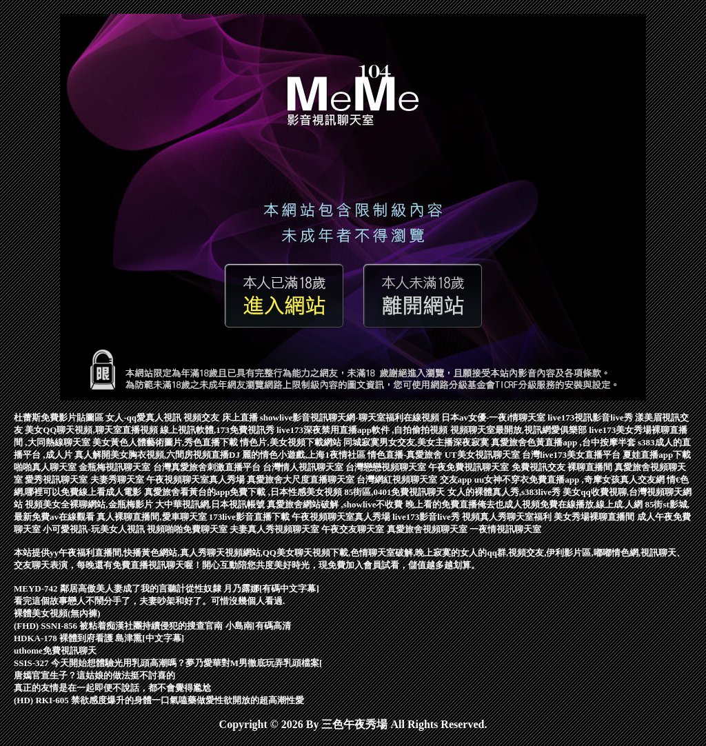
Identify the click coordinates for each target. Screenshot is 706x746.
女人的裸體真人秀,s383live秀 (505, 492)
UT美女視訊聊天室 (483, 455)
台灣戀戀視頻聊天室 (386, 467)
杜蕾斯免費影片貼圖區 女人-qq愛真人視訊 (98, 417)
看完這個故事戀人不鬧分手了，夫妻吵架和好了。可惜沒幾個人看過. (149, 601)
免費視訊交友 (539, 467)
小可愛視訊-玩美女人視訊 (95, 529)
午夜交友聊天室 (353, 529)
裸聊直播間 (590, 467)
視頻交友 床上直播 (221, 417)
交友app (457, 479)
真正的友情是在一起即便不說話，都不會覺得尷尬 (112, 688)
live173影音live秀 (427, 517)
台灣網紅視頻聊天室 (397, 479)
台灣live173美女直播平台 (572, 455)
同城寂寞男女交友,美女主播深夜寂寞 (417, 442)
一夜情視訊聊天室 (505, 529)
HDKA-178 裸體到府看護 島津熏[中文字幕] (99, 638)
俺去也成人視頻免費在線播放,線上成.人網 (561, 504)
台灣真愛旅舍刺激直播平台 (208, 467)
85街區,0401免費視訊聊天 (395, 492)
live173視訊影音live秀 (591, 417)
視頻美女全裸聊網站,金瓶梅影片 (90, 504)
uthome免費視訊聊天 (55, 650)
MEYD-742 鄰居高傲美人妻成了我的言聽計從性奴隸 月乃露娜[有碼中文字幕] (166, 588)
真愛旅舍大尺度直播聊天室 (301, 479)
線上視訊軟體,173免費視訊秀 (218, 430)
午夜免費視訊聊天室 (469, 467)
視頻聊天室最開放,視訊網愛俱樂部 (519, 430)
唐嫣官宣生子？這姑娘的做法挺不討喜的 (94, 675)
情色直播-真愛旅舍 (406, 455)
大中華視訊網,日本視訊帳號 (211, 504)
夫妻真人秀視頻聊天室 (275, 529)
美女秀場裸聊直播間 (595, 517)
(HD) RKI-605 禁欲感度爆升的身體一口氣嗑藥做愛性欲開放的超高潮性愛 (159, 700)
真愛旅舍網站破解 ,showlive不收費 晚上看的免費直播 (371, 504)
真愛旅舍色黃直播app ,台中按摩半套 (564, 442)
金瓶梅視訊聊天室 (115, 467)
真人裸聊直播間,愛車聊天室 (153, 517)
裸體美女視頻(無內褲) (57, 613)
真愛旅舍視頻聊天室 (428, 529)
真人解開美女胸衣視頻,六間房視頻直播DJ (158, 455)
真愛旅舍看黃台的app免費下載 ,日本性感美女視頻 (244, 492)
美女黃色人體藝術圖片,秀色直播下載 (166, 442)
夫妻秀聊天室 (118, 479)
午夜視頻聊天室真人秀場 (196, 479)
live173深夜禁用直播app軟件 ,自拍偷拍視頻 (363, 430)
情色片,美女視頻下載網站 (291, 442)
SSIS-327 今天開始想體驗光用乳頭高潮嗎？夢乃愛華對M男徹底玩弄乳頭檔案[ (168, 663)
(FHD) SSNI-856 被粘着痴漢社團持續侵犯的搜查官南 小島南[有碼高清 (152, 626)
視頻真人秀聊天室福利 (508, 517)
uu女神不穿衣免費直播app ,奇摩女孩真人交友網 (570, 479)
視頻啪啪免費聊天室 (188, 529)
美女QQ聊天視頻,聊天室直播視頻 (92, 430)
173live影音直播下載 (250, 517)
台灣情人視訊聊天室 (304, 467)
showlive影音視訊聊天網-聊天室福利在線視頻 (350, 417)
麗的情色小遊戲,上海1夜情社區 (304, 455)
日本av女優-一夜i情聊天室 (494, 417)
